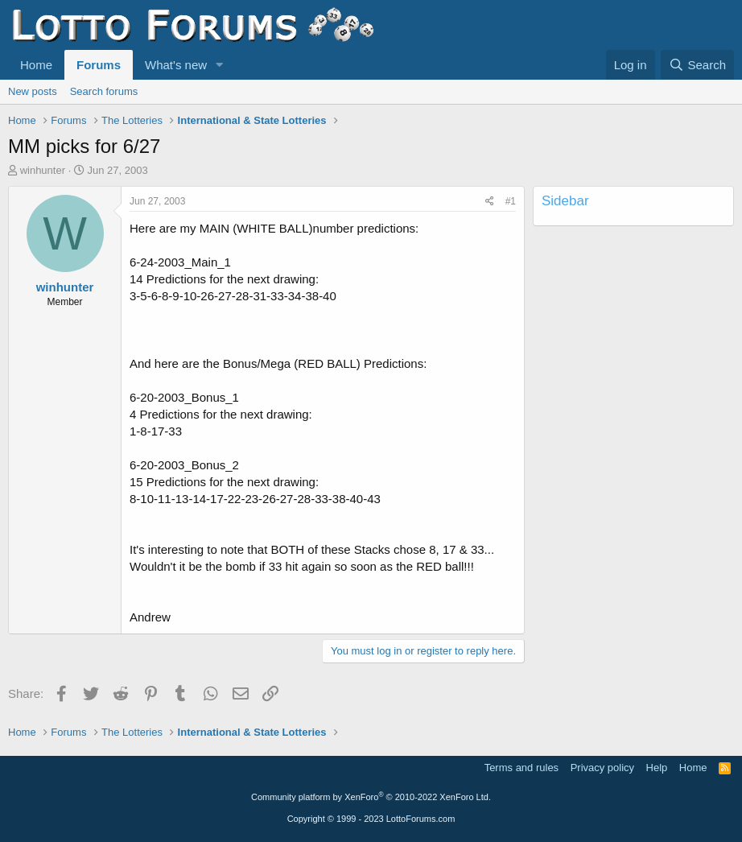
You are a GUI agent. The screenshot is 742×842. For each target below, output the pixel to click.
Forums (98, 65)
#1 (510, 201)
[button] (219, 65)
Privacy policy (602, 768)
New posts (32, 91)
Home (36, 65)
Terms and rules (521, 768)
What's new (176, 65)
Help (657, 768)
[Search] (697, 65)
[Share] (490, 201)
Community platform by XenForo (371, 797)
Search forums (104, 91)
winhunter (42, 170)
